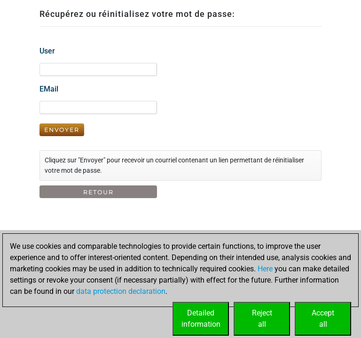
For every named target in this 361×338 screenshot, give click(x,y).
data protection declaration (120, 291)
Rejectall (262, 318)
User (47, 50)
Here (265, 268)
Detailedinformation (200, 318)
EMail (48, 88)
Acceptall (323, 318)
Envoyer (61, 129)
